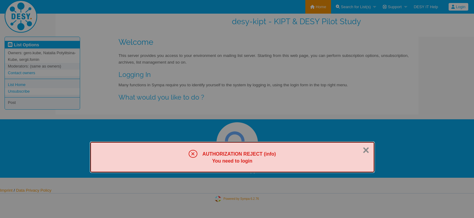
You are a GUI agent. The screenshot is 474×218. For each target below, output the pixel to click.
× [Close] (365, 150)
